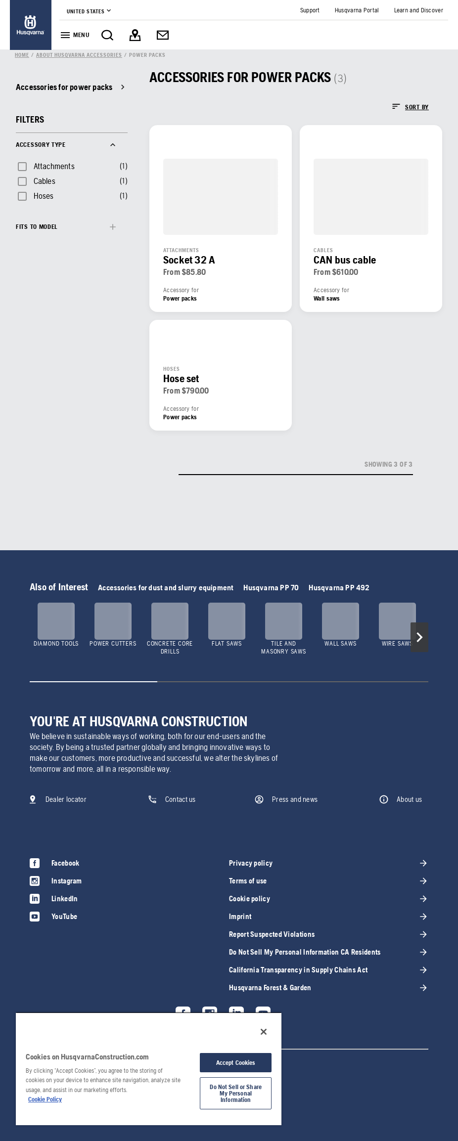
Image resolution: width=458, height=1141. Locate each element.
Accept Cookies (236, 1062)
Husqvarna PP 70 (271, 587)
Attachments (54, 166)
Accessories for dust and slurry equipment (165, 587)
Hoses (44, 196)
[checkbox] (45, 166)
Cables (44, 181)
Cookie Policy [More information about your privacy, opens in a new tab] (45, 1099)
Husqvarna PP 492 (339, 587)
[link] (30, 25)
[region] (148, 1068)
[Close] (264, 1032)
